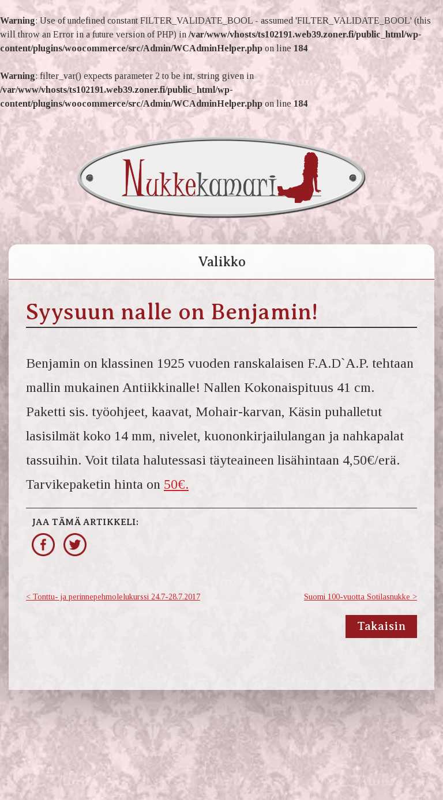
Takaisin (381, 626)
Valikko (222, 261)
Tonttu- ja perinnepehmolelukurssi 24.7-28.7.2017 (116, 597)
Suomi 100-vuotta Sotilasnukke (357, 597)
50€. (176, 484)
